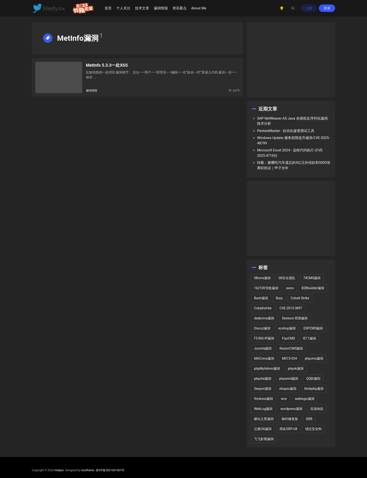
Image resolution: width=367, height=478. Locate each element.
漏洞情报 (161, 8)
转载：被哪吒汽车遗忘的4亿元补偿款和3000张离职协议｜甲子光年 (293, 165)
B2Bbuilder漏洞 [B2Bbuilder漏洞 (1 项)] (313, 288)
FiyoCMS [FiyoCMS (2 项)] (288, 338)
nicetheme (87, 470)
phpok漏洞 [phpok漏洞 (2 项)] (296, 368)
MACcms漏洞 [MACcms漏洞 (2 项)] (264, 358)
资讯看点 (179, 8)
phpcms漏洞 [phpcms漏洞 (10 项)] (314, 358)
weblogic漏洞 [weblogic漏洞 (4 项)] (304, 399)
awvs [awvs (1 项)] (290, 288)
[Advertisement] (290, 59)
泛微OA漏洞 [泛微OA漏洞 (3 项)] (263, 429)
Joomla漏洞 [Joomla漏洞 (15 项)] (263, 348)
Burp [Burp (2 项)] (279, 298)
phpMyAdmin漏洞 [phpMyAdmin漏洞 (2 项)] (267, 368)
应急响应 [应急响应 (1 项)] (316, 409)
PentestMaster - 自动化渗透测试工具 (285, 131)
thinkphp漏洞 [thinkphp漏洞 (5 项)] (313, 388)
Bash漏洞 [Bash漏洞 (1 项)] (261, 298)
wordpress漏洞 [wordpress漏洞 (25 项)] (291, 409)
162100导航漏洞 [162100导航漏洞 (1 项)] (266, 288)
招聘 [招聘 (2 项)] (309, 419)
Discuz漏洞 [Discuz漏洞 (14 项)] (262, 328)
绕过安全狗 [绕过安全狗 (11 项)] (313, 429)
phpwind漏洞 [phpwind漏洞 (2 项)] (288, 378)
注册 (308, 8)
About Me (198, 8)
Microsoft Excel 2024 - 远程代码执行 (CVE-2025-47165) (290, 153)
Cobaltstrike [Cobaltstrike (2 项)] (263, 308)
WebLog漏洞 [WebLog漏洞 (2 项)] (263, 409)
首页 (108, 8)
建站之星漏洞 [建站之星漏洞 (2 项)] (264, 419)
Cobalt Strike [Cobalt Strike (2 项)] (300, 298)
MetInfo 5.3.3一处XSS (107, 65)
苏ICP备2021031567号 (110, 470)
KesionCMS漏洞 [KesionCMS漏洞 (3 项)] (291, 348)
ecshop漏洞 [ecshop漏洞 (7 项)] (287, 328)
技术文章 (142, 8)
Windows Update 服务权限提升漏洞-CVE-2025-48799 (293, 140)
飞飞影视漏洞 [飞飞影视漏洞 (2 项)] (264, 439)
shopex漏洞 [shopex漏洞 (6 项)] (287, 388)
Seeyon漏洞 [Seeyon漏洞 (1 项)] (262, 388)
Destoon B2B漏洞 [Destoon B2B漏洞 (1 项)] (295, 318)
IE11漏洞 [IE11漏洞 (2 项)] (309, 338)
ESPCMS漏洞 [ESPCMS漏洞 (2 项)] (313, 328)
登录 (327, 8)
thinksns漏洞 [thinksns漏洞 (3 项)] (263, 399)
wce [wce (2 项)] (284, 399)
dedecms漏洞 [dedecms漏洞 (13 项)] (264, 318)
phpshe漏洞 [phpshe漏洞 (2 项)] (262, 378)
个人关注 (123, 8)
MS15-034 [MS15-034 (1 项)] (289, 358)
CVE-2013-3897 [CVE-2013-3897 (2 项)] (290, 308)
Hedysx (59, 470)
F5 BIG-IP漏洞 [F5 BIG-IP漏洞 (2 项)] (264, 338)
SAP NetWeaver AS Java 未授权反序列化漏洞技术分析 (292, 121)
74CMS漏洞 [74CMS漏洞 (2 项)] (311, 278)
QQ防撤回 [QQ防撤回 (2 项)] (313, 378)
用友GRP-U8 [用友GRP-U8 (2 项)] (288, 429)
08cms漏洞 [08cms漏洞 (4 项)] (262, 278)
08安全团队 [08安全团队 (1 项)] (287, 278)
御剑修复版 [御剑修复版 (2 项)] (290, 419)
